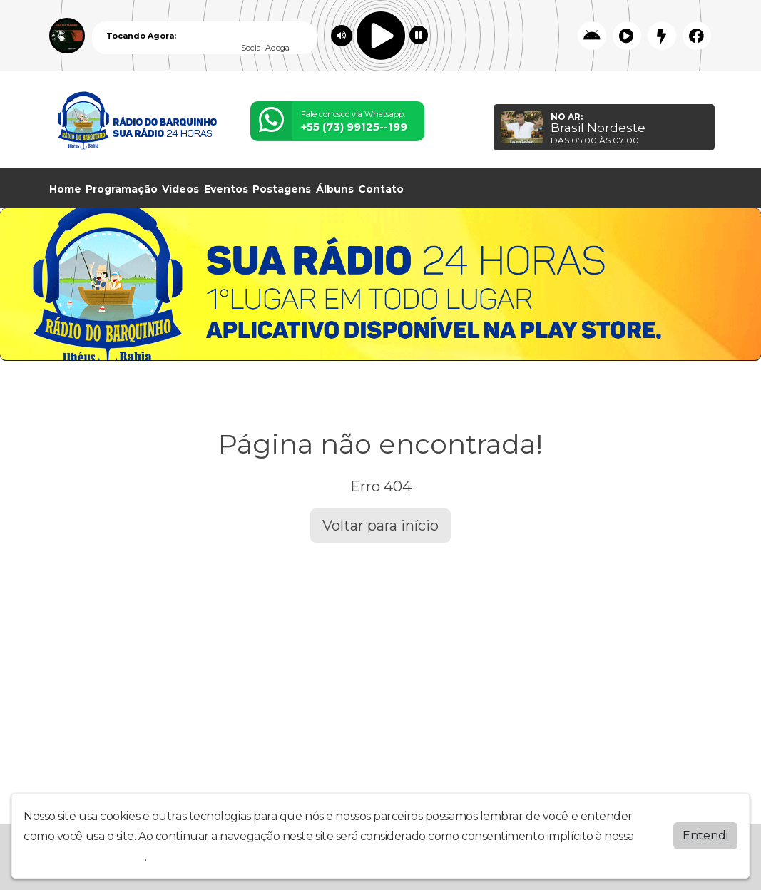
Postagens (281, 189)
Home (65, 189)
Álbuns (335, 189)
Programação (122, 189)
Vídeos (180, 189)
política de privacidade (84, 857)
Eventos (226, 189)
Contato (381, 189)
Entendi (705, 835)
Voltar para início (380, 525)
